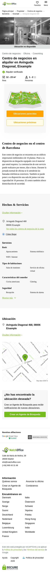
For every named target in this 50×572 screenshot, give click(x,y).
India (27, 527)
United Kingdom (9, 532)
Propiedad (20, 11)
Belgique (6, 523)
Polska (28, 515)
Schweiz (29, 506)
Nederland (7, 519)
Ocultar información (12, 213)
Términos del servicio (35, 550)
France (5, 536)
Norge (5, 506)
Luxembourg (8, 527)
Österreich (30, 502)
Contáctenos (32, 486)
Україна (29, 510)
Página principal (7, 11)
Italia (27, 497)
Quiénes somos (9, 481)
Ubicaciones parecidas (25, 114)
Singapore (30, 523)
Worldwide (30, 532)
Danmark (6, 497)
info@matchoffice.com (11, 462)
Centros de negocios (34, 11)
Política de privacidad (13, 550)
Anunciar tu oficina (35, 481)
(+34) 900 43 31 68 (10, 465)
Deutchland (7, 515)
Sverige (5, 502)
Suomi (5, 510)
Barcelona (5, 14)
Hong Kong (30, 519)
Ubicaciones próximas (25, 122)
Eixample (16, 14)
